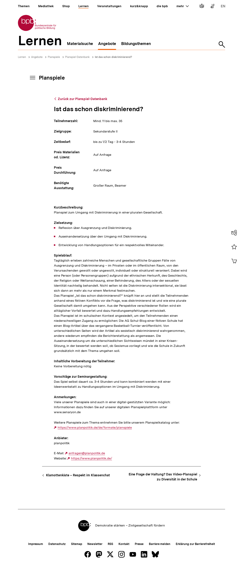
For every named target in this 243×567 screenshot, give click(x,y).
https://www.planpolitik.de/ (91, 458)
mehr (182, 6)
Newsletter (94, 544)
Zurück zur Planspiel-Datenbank (82, 99)
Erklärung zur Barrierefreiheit (195, 544)
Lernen (22, 57)
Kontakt (123, 544)
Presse (139, 544)
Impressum (35, 544)
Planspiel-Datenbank (77, 57)
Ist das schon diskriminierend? (113, 57)
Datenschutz (57, 544)
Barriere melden (159, 544)
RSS (110, 544)
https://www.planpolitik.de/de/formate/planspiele (95, 428)
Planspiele (54, 57)
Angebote (37, 57)
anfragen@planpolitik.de (87, 453)
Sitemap (76, 544)
